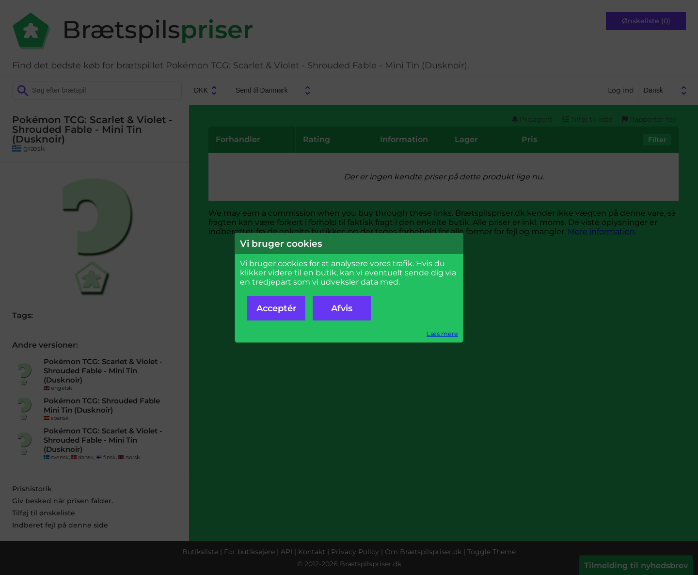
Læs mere (442, 333)
